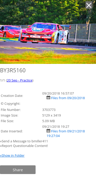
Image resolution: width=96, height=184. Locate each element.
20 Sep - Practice (20, 80)
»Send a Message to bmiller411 (24, 141)
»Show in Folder (12, 155)
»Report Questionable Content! (24, 145)
